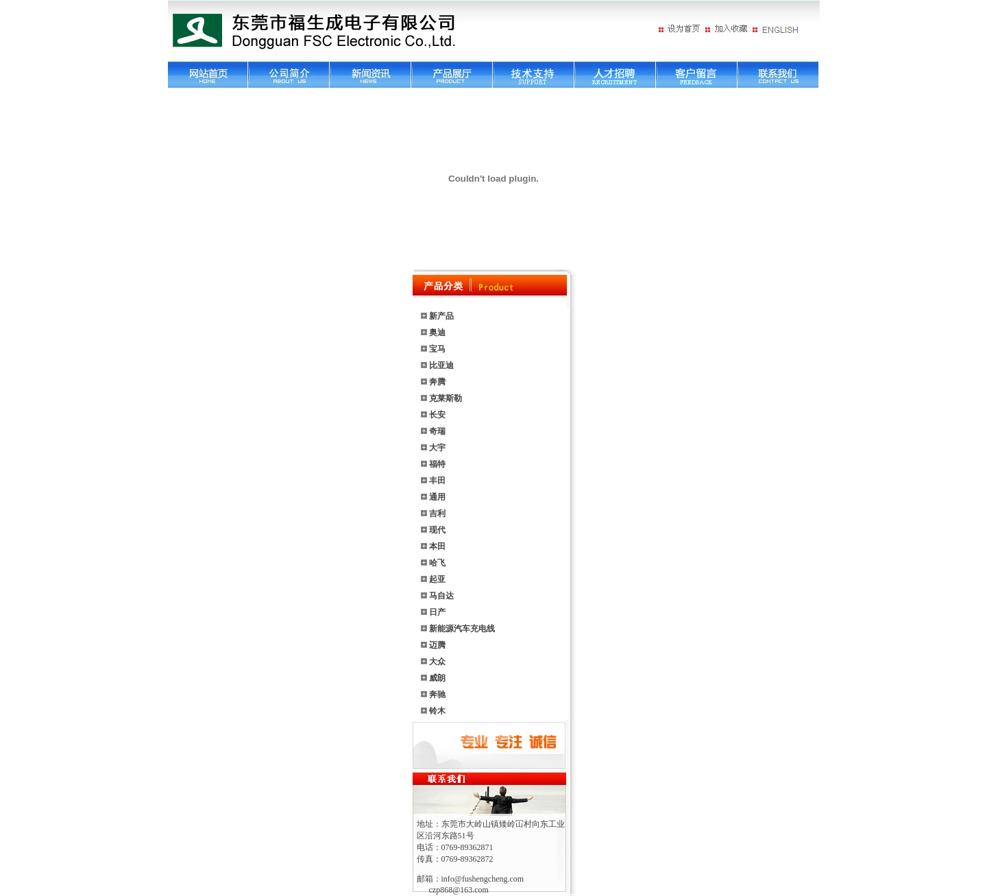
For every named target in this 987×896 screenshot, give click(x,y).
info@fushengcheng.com (482, 879)
